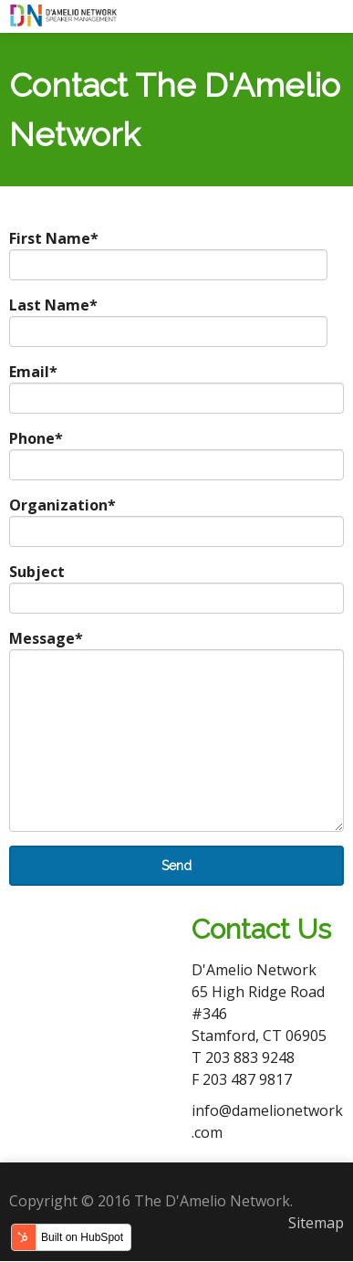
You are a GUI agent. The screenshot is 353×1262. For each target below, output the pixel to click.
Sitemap (316, 1223)
